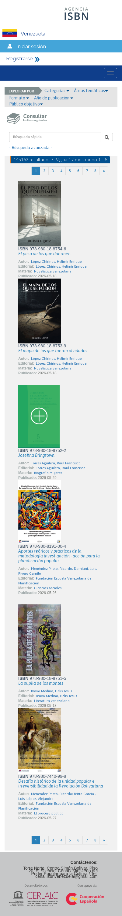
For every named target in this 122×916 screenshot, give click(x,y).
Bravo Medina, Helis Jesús (56, 696)
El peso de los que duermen (44, 253)
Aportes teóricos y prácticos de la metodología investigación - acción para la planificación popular (59, 556)
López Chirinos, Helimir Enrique (56, 261)
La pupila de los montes (40, 683)
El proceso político (49, 813)
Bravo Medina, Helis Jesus (51, 691)
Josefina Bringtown (36, 455)
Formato (19, 97)
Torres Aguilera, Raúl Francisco (56, 463)
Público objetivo (26, 104)
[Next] (103, 170)
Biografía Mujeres (48, 473)
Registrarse (19, 58)
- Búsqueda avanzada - (30, 147)
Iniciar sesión (31, 46)
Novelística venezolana (52, 271)
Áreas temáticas (91, 90)
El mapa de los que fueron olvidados (52, 350)
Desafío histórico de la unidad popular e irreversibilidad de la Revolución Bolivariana (60, 783)
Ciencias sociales (47, 588)
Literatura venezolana (52, 701)
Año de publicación (53, 97)
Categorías (56, 90)
